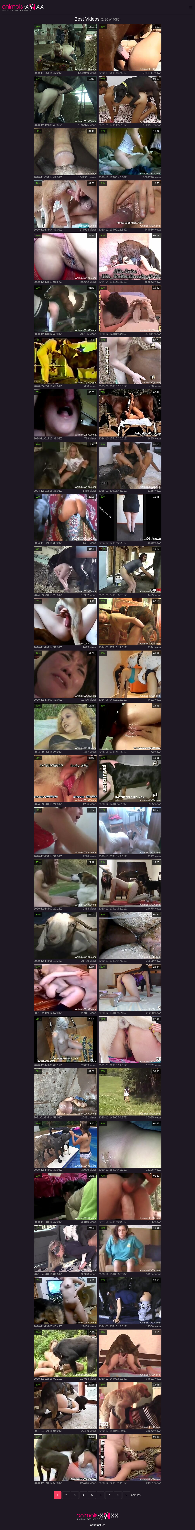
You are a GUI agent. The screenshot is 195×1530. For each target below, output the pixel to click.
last (139, 1495)
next (133, 1495)
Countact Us (97, 1524)
